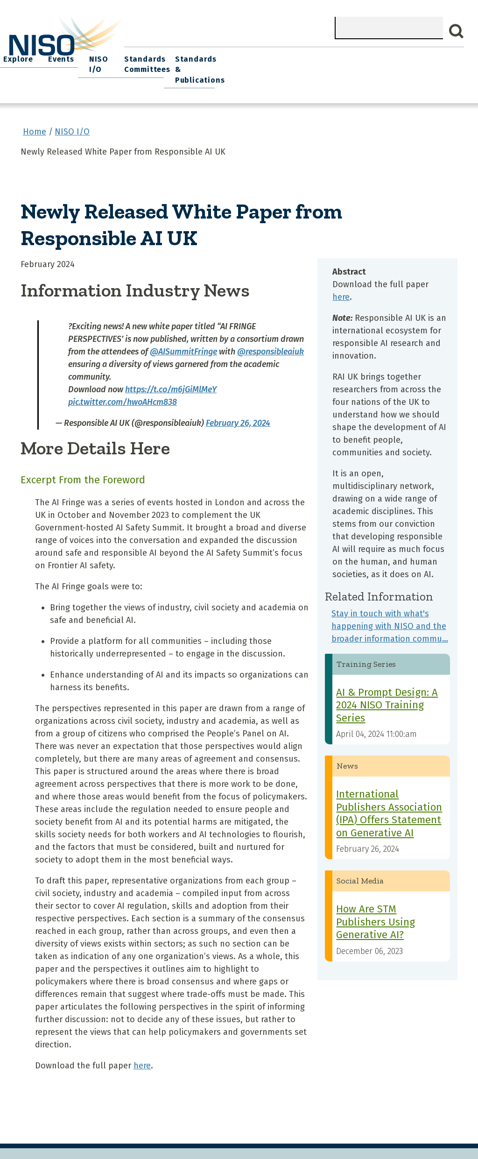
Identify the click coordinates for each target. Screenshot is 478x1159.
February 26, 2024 (238, 407)
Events (296, 56)
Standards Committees (377, 61)
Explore (263, 56)
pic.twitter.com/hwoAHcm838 (122, 386)
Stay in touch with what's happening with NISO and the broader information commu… (389, 610)
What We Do (177, 56)
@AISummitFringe (183, 336)
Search (456, 31)
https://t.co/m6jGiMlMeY (171, 373)
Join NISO (224, 56)
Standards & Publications (435, 61)
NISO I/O (332, 56)
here (142, 1050)
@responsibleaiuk (270, 336)
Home (137, 56)
